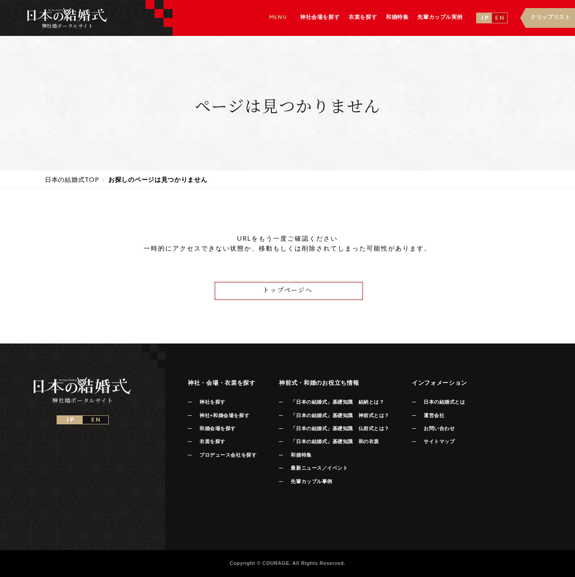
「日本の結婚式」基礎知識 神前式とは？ (340, 415)
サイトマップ (439, 441)
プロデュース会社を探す (228, 455)
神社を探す (212, 402)
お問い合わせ (439, 428)
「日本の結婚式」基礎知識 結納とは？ (337, 402)
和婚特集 (301, 455)
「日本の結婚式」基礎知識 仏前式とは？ (340, 428)
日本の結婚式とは (444, 402)
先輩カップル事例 (311, 481)
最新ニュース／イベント (319, 468)
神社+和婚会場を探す (224, 415)
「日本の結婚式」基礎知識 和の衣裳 (335, 441)
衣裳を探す (212, 441)
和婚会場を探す (217, 428)
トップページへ (288, 289)
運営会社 (434, 415)
